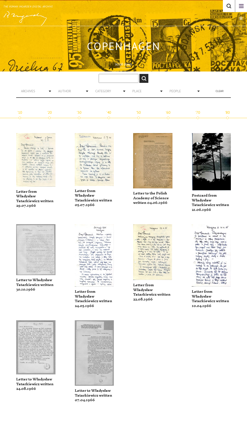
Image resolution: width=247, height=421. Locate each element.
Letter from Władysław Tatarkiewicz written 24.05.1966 (93, 298)
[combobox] (34, 91)
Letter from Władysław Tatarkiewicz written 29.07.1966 (35, 198)
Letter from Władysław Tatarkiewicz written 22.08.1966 (152, 292)
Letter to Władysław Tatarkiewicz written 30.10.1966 (35, 285)
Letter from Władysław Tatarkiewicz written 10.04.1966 (210, 298)
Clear (220, 91)
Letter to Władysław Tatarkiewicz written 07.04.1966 (93, 395)
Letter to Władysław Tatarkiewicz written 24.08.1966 (35, 384)
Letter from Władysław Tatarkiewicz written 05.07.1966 (93, 198)
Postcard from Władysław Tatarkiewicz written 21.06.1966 (210, 202)
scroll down (123, 64)
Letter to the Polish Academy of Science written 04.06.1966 (151, 198)
